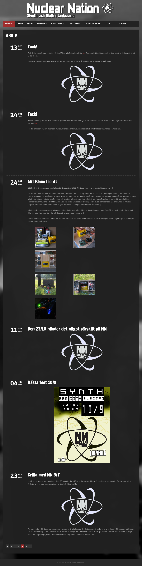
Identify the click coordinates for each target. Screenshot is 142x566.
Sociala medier (58, 23)
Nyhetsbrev (42, 23)
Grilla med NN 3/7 (44, 475)
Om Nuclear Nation (93, 23)
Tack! (32, 47)
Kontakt (110, 23)
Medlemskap (75, 23)
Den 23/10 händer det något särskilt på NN (67, 329)
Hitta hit (123, 23)
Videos (30, 23)
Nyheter (9, 23)
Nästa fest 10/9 (42, 382)
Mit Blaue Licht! (42, 181)
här (84, 53)
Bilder (20, 23)
